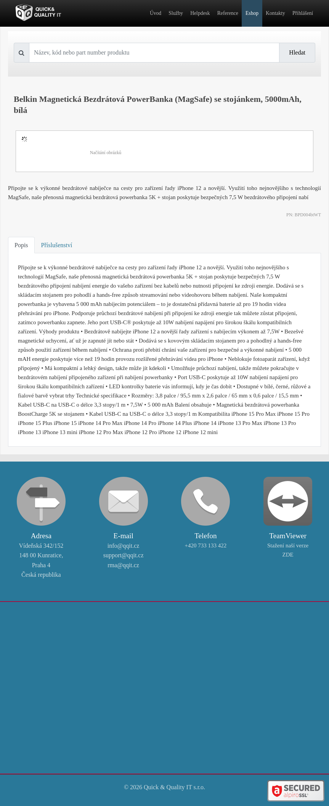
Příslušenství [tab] (56, 245)
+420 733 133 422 (206, 545)
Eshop (252, 13)
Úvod (155, 13)
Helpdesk (200, 13)
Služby (176, 13)
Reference (227, 13)
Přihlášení (302, 13)
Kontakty (275, 13)
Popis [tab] (21, 245)
